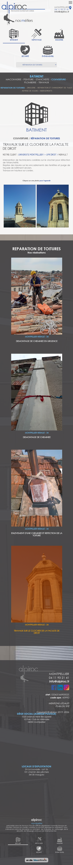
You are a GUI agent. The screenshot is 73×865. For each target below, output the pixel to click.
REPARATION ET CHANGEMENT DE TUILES (55, 88)
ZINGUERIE (31, 88)
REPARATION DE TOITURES (13, 88)
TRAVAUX (44, 82)
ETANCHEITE (42, 79)
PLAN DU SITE (62, 706)
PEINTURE (28, 79)
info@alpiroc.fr (61, 11)
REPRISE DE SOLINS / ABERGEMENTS (37, 91)
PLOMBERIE (30, 82)
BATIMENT (36, 76)
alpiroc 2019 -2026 (59, 712)
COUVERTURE (58, 79)
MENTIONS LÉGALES (59, 703)
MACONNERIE (13, 79)
